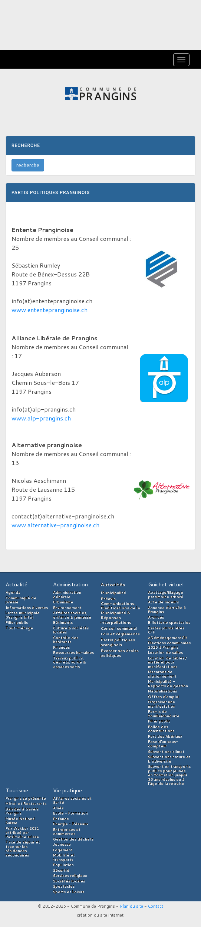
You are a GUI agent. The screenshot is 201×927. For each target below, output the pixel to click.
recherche (27, 165)
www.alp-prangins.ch (41, 418)
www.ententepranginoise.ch (49, 309)
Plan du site (131, 906)
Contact (155, 906)
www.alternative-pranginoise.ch (55, 525)
